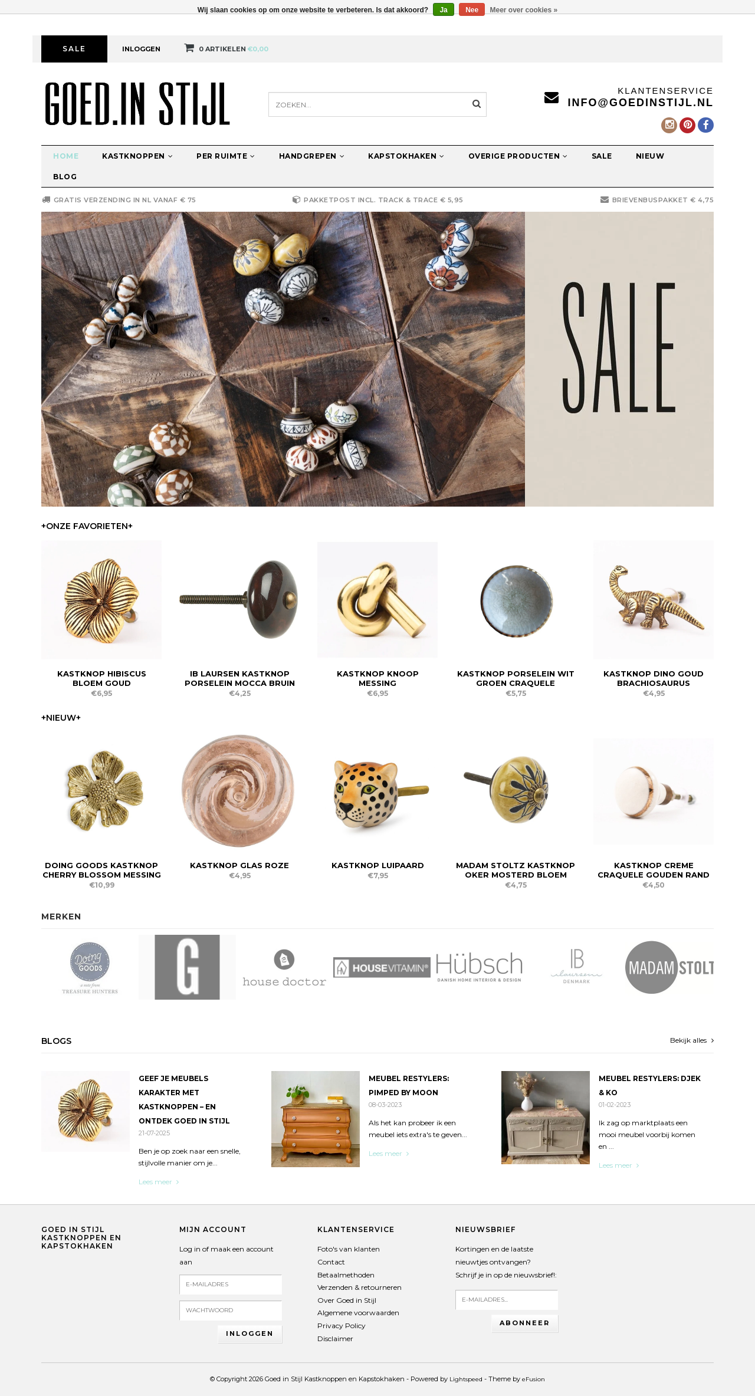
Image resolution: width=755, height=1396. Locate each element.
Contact (331, 1261)
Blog (65, 176)
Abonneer (525, 1323)
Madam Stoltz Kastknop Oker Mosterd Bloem (515, 869)
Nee (471, 10)
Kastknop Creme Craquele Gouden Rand (654, 869)
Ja (443, 10)
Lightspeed (465, 1379)
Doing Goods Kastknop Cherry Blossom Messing (101, 869)
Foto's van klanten (348, 1248)
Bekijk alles (692, 1040)
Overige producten (518, 156)
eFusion (533, 1379)
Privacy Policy (341, 1325)
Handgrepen (312, 156)
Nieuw (650, 156)
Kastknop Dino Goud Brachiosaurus (653, 678)
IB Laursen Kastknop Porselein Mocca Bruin (240, 678)
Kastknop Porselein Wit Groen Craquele (516, 678)
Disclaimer (335, 1338)
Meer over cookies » (524, 10)
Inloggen (141, 49)
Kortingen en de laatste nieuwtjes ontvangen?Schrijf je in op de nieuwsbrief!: (506, 1261)
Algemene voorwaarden (358, 1312)
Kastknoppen (137, 156)
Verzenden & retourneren (359, 1287)
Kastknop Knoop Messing (378, 678)
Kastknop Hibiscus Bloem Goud (101, 678)
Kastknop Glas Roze (239, 865)
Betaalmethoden (346, 1274)
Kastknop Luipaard (377, 865)
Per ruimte (225, 156)
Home (65, 156)
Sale (74, 48)
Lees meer (159, 1181)
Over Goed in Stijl (346, 1300)
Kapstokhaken (406, 156)
